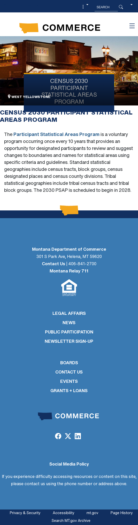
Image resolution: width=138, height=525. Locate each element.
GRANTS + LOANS (69, 391)
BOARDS (69, 363)
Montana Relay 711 (69, 271)
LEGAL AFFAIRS (69, 314)
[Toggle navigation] (132, 26)
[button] (84, 7)
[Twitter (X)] (68, 436)
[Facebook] (58, 436)
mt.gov (92, 513)
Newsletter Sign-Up (69, 342)
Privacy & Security (25, 513)
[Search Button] (121, 7)
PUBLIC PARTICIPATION (69, 332)
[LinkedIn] (78, 436)
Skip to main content (23, 5)
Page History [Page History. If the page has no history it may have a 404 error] (122, 513)
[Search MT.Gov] (106, 7)
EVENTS (69, 382)
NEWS (69, 323)
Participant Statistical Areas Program (56, 134)
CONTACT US (69, 372)
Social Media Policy (69, 464)
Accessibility (63, 513)
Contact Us (53, 264)
